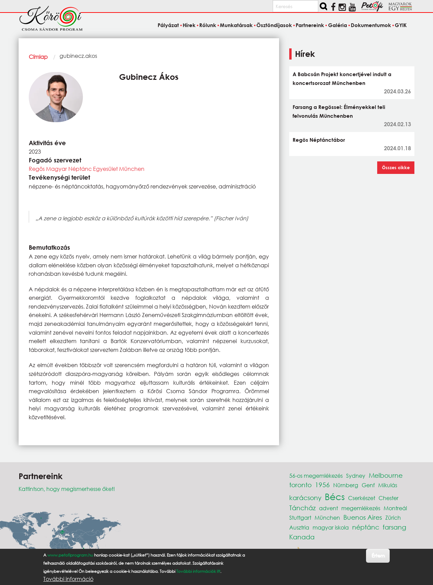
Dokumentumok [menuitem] (371, 25)
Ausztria (299, 527)
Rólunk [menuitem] (207, 25)
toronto (300, 485)
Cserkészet (361, 497)
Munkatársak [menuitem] (236, 25)
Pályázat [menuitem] (168, 25)
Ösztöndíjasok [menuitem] (274, 25)
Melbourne (386, 475)
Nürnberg (345, 485)
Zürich (393, 517)
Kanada (302, 537)
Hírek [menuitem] (189, 25)
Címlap (38, 56)
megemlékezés (360, 508)
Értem (378, 555)
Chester (388, 497)
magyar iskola (331, 527)
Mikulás (387, 485)
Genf (368, 485)
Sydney (355, 475)
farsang (394, 527)
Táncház (302, 508)
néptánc (365, 527)
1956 (322, 485)
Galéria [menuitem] (337, 25)
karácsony (305, 497)
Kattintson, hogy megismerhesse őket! (67, 488)
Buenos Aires (362, 517)
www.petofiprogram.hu (70, 555)
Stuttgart (300, 517)
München (327, 517)
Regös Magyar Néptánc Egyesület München (86, 168)
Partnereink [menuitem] (310, 25)
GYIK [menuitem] (401, 25)
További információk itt (198, 571)
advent (328, 508)
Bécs (335, 496)
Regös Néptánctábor (319, 140)
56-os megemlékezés (316, 475)
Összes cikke (396, 167)
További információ (68, 579)
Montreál (395, 508)
